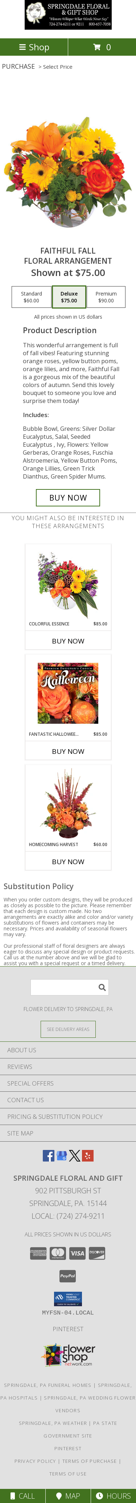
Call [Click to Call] (23, 1496)
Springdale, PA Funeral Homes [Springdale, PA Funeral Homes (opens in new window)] (47, 1385)
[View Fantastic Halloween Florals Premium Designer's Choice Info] (68, 693)
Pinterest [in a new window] (68, 1329)
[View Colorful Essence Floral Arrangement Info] (68, 582)
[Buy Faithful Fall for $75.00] (68, 497)
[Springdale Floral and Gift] (68, 27)
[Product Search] (69, 987)
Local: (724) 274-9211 (68, 1216)
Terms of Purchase (89, 1461)
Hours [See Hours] (113, 1496)
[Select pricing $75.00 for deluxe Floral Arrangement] (69, 296)
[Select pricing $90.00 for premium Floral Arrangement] (106, 296)
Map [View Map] (68, 1496)
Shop (34, 47)
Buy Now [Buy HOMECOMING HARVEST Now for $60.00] (68, 861)
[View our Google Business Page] (61, 1159)
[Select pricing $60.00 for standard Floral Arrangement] (31, 296)
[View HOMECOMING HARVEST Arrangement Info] (68, 803)
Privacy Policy (35, 1461)
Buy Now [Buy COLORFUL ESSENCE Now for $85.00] (68, 641)
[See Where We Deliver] (68, 1029)
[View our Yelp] (88, 1159)
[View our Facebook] (48, 1159)
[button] (68, 1299)
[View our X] (75, 1159)
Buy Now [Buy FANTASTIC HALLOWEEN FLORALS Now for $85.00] (68, 751)
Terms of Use (68, 1473)
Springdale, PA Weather (53, 1423)
